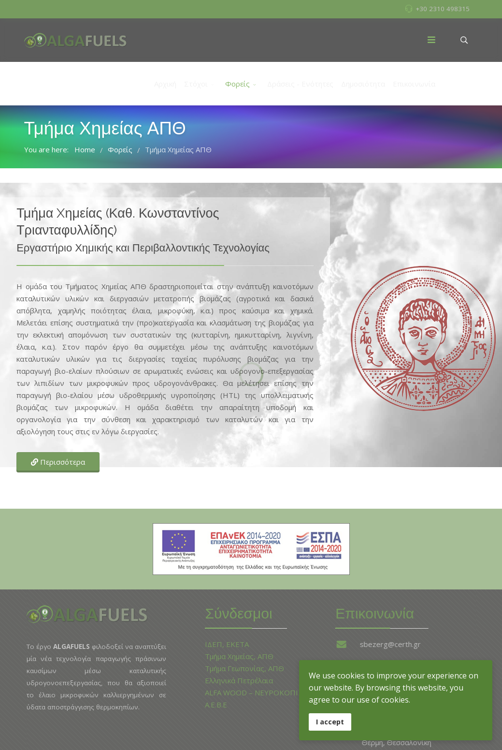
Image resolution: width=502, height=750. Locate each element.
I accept (330, 721)
